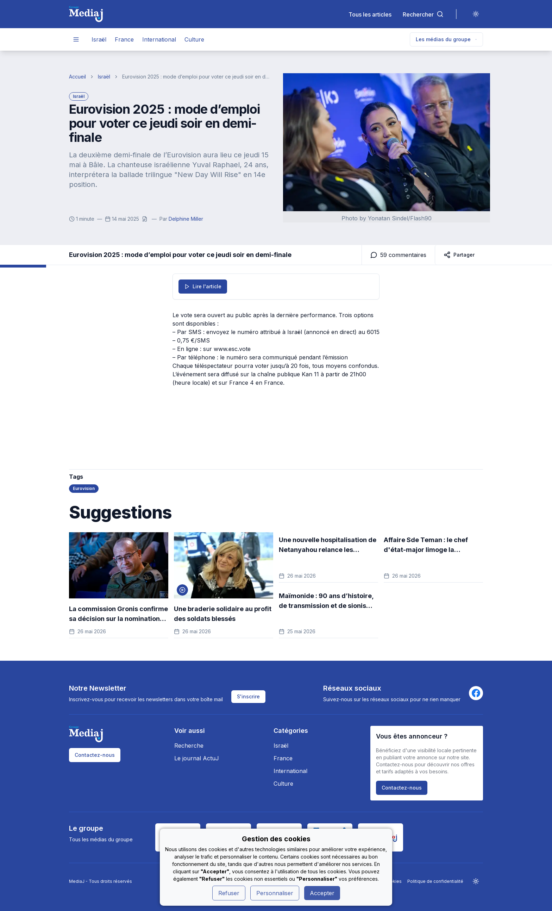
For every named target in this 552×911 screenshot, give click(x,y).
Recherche (188, 745)
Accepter (322, 893)
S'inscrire (248, 696)
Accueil (77, 77)
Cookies (393, 881)
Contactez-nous (95, 755)
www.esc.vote (232, 348)
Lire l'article (202, 286)
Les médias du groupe (446, 39)
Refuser (228, 893)
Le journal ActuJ (196, 758)
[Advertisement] (276, 414)
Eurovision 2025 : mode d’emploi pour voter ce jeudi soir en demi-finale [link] (197, 77)
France (124, 39)
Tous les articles (370, 14)
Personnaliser (274, 893)
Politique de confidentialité (435, 881)
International (159, 39)
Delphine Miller (186, 219)
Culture (194, 39)
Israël (99, 39)
